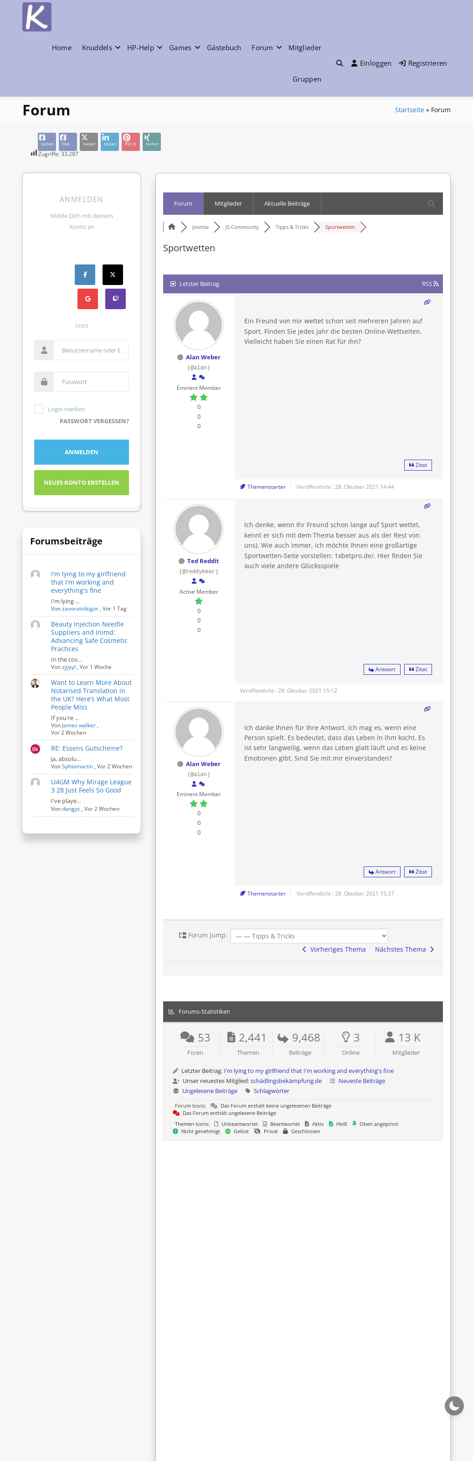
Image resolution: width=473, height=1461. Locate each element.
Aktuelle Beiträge (287, 203)
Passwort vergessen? (94, 421)
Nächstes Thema (404, 949)
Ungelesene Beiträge (209, 1091)
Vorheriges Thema (334, 949)
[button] (339, 63)
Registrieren (423, 62)
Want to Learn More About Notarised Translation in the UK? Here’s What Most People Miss (91, 694)
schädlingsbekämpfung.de (286, 1081)
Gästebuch (224, 47)
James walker (79, 725)
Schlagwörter (271, 1091)
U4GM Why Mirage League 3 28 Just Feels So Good (91, 785)
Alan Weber (203, 357)
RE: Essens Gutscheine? (87, 748)
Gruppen (307, 78)
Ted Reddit (203, 561)
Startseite (409, 109)
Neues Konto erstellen (81, 482)
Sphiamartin (77, 766)
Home (62, 47)
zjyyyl (69, 667)
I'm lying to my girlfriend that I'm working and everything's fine (88, 582)
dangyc (71, 809)
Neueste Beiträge (362, 1081)
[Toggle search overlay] (339, 62)
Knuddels (97, 47)
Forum (262, 47)
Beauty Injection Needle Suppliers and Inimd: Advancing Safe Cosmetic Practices (89, 636)
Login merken (59, 409)
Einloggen (371, 62)
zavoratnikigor (80, 608)
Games (180, 47)
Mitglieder (304, 47)
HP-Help (140, 47)
